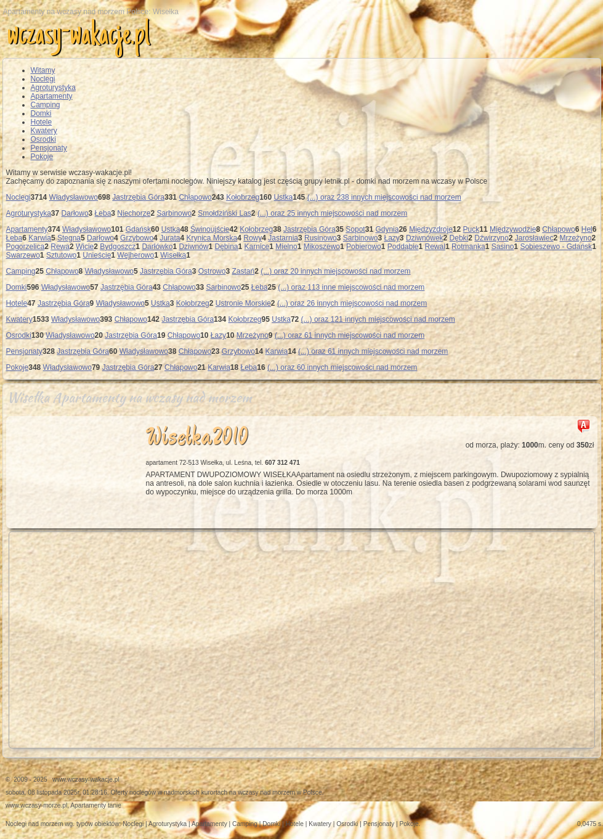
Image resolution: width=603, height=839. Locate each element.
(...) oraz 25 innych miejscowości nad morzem (332, 213)
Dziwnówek (424, 238)
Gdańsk (138, 229)
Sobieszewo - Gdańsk (556, 246)
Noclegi (43, 79)
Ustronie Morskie (243, 303)
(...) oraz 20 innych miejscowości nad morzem (335, 271)
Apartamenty (52, 96)
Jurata (170, 238)
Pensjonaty (49, 148)
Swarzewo (23, 255)
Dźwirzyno (491, 238)
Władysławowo (73, 197)
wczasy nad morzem (266, 792)
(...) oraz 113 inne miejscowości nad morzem (351, 287)
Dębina (226, 246)
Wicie (85, 246)
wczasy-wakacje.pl (78, 36)
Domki (41, 113)
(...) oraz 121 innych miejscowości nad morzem (378, 319)
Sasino (503, 246)
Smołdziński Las (224, 213)
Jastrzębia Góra (138, 197)
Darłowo (75, 213)
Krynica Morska (212, 238)
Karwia (39, 238)
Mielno (286, 246)
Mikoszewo (322, 246)
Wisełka (173, 255)
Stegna (69, 238)
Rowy (252, 238)
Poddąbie (403, 246)
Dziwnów (193, 246)
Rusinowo (320, 238)
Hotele (41, 122)
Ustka (283, 197)
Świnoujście (209, 229)
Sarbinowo (174, 213)
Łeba (103, 213)
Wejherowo (135, 255)
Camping (45, 104)
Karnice (257, 246)
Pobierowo (363, 246)
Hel (587, 229)
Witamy (43, 70)
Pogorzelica (25, 246)
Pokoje (42, 156)
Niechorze (133, 213)
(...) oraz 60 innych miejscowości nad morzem (342, 367)
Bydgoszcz (118, 246)
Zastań (243, 271)
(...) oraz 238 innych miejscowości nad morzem (384, 197)
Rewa (60, 246)
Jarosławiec (534, 238)
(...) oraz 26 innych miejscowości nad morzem (352, 303)
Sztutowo (61, 255)
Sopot (355, 229)
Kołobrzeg (242, 197)
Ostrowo (212, 271)
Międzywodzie (513, 229)
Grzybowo (136, 238)
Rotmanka (468, 246)
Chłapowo (195, 197)
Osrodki (43, 139)
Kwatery (44, 130)
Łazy (392, 238)
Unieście (97, 255)
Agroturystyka (53, 87)
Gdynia (387, 229)
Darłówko (157, 246)
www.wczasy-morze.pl (36, 805)
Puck (471, 229)
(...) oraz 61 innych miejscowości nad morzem (349, 335)
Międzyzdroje (431, 229)
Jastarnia (283, 238)
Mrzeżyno (575, 238)
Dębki (459, 238)
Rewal (435, 246)
